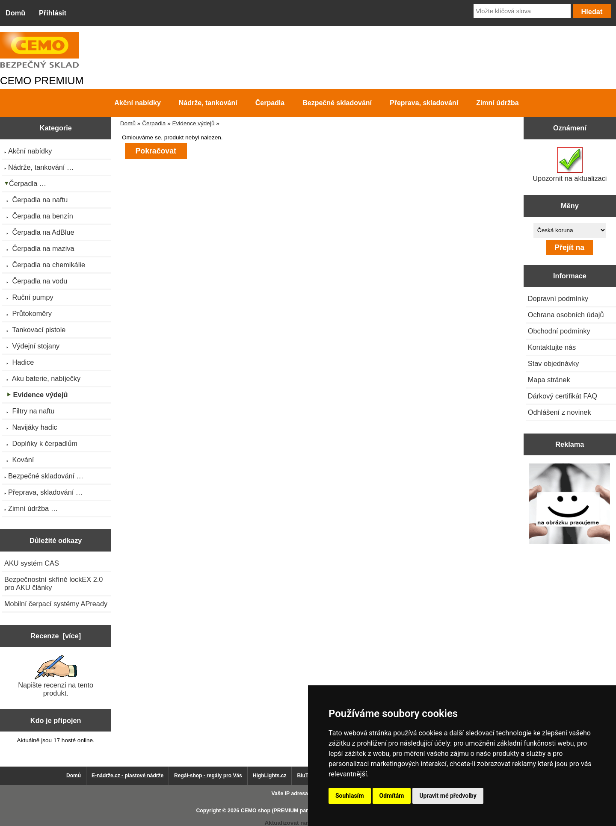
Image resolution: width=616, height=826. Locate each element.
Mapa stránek (549, 380)
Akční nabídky (137, 102)
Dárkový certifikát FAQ (562, 396)
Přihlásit (52, 13)
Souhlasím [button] (349, 795)
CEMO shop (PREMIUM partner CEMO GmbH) (297, 811)
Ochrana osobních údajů (566, 315)
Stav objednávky (553, 363)
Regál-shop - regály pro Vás (208, 776)
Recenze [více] (55, 636)
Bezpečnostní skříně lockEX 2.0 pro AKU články (53, 583)
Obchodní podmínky (559, 331)
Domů (15, 13)
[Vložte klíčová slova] (522, 11)
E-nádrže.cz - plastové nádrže (127, 776)
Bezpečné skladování (337, 102)
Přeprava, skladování (424, 102)
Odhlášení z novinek (559, 412)
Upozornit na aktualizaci (570, 164)
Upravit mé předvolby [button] (447, 795)
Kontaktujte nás (552, 347)
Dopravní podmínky (558, 298)
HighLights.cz (270, 776)
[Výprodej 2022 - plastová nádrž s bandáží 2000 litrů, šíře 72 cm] (569, 504)
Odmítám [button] (391, 795)
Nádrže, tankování (208, 102)
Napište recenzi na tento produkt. (55, 676)
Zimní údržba (497, 102)
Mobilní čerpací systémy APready (55, 604)
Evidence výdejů (193, 123)
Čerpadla (154, 123)
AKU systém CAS (31, 563)
